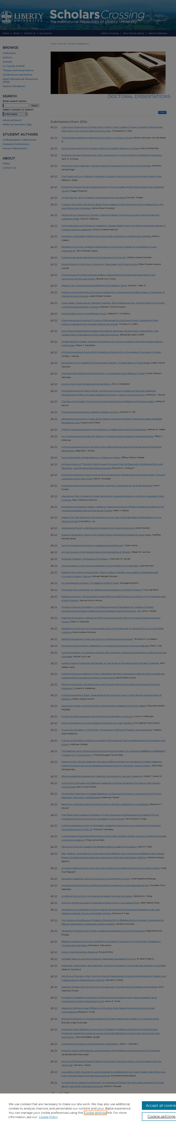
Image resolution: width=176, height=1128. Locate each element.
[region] (88, 1110)
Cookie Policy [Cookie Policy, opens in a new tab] (48, 1117)
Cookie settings (95, 1113)
